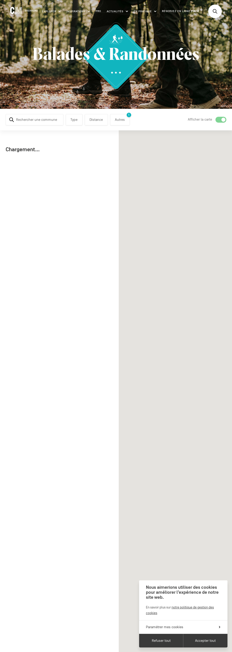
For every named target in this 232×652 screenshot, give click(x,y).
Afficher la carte (200, 119)
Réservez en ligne (176, 11)
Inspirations (78, 11)
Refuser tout (161, 641)
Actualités (117, 11)
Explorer (51, 11)
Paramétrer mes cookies (183, 627)
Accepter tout (205, 641)
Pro (98, 11)
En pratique (145, 11)
